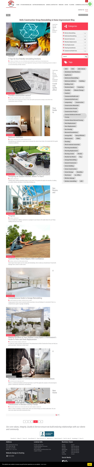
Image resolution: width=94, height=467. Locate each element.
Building (81, 81)
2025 (66, 68)
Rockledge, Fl (75, 438)
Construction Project (71, 111)
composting (37, 60)
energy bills (68, 135)
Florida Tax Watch (70, 156)
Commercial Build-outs (71, 96)
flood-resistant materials (72, 144)
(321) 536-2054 (13, 449)
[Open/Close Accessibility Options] (90, 4)
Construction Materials (72, 105)
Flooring (71, 4)
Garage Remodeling (14, 300)
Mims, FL (19, 438)
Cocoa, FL (25, 438)
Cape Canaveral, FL (41, 438)
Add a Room (21, 139)
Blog (86, 9)
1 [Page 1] (25, 421)
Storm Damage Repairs (23, 260)
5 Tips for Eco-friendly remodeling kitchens (24, 58)
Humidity (79, 171)
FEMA (78, 138)
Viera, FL (81, 438)
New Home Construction (15, 406)
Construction (28, 97)
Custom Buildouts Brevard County (17, 380)
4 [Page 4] (40, 421)
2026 (72, 68)
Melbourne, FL (50, 438)
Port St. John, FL (67, 438)
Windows (61, 4)
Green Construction (71, 168)
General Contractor (52, 4)
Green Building (69, 165)
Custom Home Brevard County (26, 406)
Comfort (67, 93)
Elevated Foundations (71, 132)
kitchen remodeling (44, 60)
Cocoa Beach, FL (32, 438)
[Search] (73, 56)
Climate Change (78, 90)
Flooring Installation (70, 47)
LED (19, 60)
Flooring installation (71, 147)
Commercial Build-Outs (81, 4)
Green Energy (69, 171)
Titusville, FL (14, 438)
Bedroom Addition (27, 139)
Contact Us (81, 9)
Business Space (69, 87)
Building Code (69, 84)
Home (17, 4)
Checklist (67, 90)
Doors (66, 4)
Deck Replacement (13, 341)
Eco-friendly (15, 60)
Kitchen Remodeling (25, 4)
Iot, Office (77, 175)
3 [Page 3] (35, 421)
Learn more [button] (43, 464)
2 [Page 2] (30, 421)
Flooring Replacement (71, 150)
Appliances (68, 74)
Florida (11, 60)
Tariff (20, 97)
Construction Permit (71, 108)
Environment (69, 138)
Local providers (23, 60)
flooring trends (69, 153)
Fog (80, 156)
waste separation (31, 60)
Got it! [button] (89, 464)
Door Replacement (69, 44)
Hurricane (68, 175)
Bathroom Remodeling (39, 4)
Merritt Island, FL (58, 438)
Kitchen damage (69, 178)
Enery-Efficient (79, 135)
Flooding (67, 141)
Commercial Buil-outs (71, 99)
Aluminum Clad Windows (72, 71)
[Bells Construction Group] (11, 3)
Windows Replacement (71, 41)
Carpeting (80, 87)
